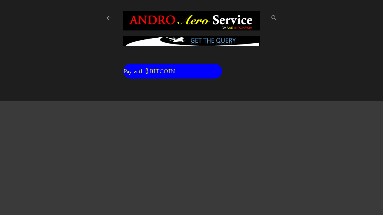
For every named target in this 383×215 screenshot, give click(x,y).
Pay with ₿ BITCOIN (159, 71)
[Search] (274, 16)
